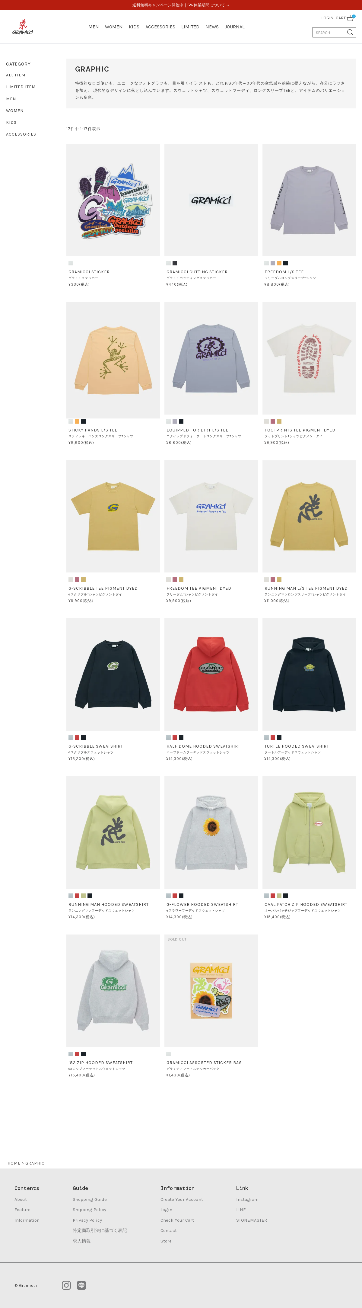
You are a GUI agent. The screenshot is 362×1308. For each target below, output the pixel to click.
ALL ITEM (15, 75)
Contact (168, 1230)
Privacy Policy (87, 1220)
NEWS (212, 27)
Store (166, 1241)
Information (27, 1220)
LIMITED (190, 27)
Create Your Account (181, 1199)
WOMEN (114, 27)
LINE (241, 1209)
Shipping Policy (89, 1209)
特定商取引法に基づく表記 (100, 1230)
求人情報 (82, 1241)
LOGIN (327, 18)
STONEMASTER (251, 1220)
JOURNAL (235, 27)
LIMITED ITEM (21, 86)
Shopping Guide (90, 1199)
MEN (93, 27)
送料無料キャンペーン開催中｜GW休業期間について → (181, 5)
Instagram (247, 1199)
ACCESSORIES (160, 27)
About (20, 1199)
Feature (22, 1209)
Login (166, 1209)
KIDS (134, 27)
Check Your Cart (177, 1220)
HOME (14, 1163)
